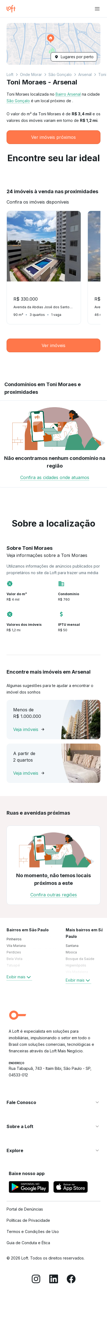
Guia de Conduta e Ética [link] (28, 1242)
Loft (10, 74)
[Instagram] (36, 1280)
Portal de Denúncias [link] (25, 1209)
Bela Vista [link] (14, 959)
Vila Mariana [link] (16, 946)
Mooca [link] (71, 952)
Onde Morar (31, 74)
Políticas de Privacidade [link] (28, 1220)
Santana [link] (72, 946)
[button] (53, 44)
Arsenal (85, 74)
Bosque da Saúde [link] (80, 959)
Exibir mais (19, 977)
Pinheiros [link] (14, 939)
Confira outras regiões (53, 894)
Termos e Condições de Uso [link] (33, 1231)
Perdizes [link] (14, 952)
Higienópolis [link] (76, 965)
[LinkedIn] (53, 1280)
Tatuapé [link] (13, 965)
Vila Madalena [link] (77, 972)
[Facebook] (71, 1280)
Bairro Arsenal (68, 94)
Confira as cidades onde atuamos (54, 477)
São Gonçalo (60, 74)
